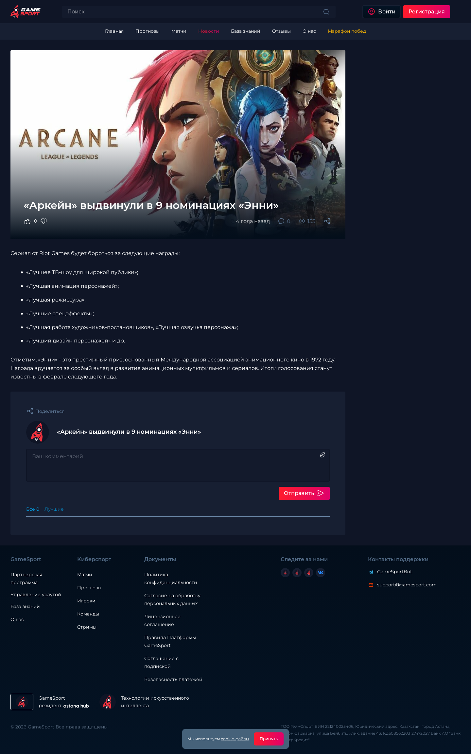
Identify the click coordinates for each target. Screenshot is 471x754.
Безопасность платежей (173, 679)
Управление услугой (35, 595)
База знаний (25, 606)
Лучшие (54, 509)
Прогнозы (89, 588)
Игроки (86, 601)
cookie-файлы (235, 738)
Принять (269, 738)
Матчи (84, 575)
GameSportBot (394, 572)
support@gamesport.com (407, 585)
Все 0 (32, 509)
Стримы (86, 627)
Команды (88, 614)
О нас (17, 619)
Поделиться (49, 411)
